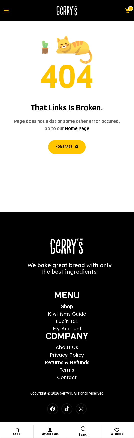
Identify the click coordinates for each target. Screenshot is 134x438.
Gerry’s (66, 393)
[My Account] (50, 430)
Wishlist (117, 434)
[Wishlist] (117, 430)
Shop (16, 434)
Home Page (77, 129)
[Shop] (16, 430)
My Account (50, 434)
